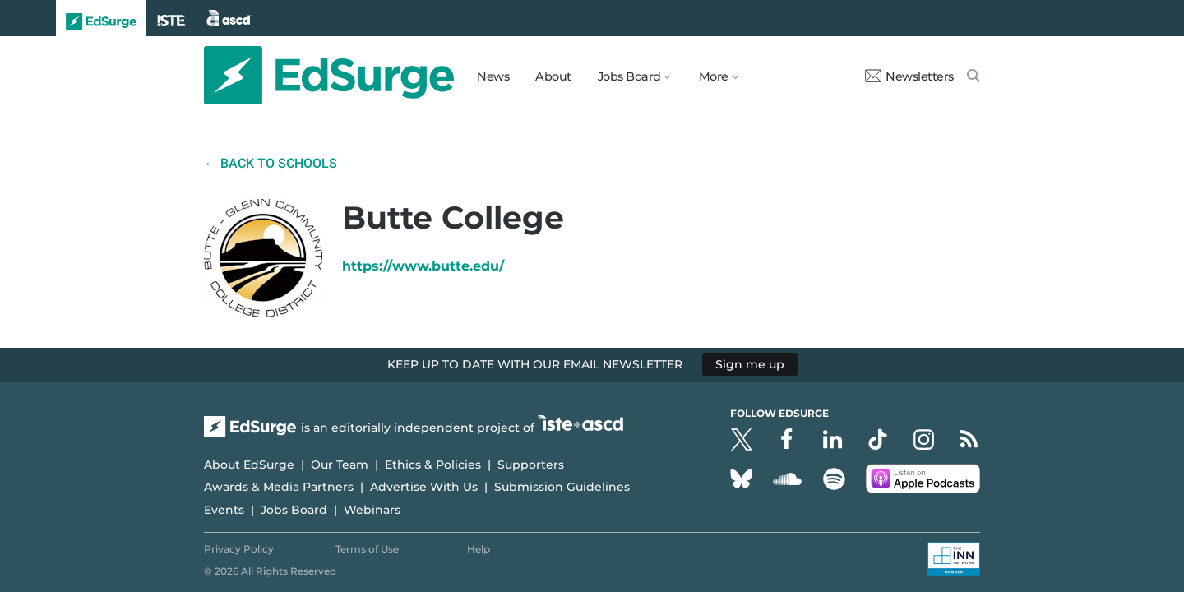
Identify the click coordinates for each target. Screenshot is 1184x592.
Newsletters (909, 76)
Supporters (530, 464)
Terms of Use (367, 549)
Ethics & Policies (433, 464)
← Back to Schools (270, 163)
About (553, 76)
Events (224, 509)
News (493, 76)
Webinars (372, 509)
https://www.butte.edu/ (423, 266)
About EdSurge (249, 464)
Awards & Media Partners (279, 486)
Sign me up (749, 364)
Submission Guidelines (562, 486)
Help (478, 549)
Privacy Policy (239, 549)
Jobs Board (294, 509)
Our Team (339, 464)
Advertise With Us (424, 486)
